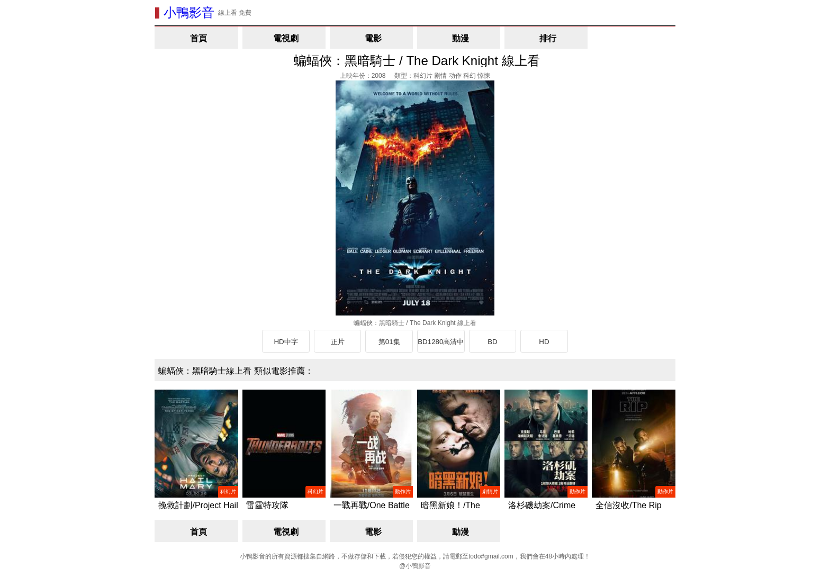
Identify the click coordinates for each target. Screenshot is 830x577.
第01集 (389, 342)
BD (493, 342)
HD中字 (285, 342)
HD (544, 342)
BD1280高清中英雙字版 (441, 345)
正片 (338, 342)
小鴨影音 (189, 12)
